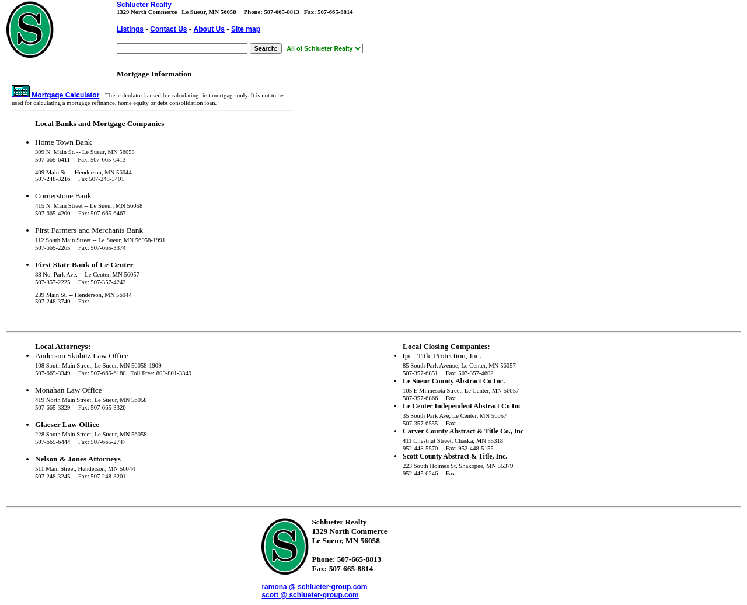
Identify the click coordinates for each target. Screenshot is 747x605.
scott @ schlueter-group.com (309, 595)
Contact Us (168, 29)
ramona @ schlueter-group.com (314, 587)
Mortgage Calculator (55, 95)
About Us (209, 29)
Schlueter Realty (144, 5)
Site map (245, 29)
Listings (130, 29)
